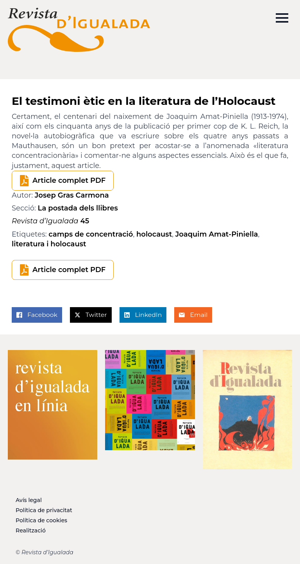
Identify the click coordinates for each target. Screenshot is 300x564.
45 (50, 221)
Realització (31, 530)
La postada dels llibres (78, 208)
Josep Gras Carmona (72, 195)
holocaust (154, 234)
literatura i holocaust (49, 244)
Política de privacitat (44, 510)
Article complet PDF (68, 180)
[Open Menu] (282, 18)
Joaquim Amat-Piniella (216, 234)
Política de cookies (41, 520)
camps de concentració (90, 234)
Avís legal (29, 500)
